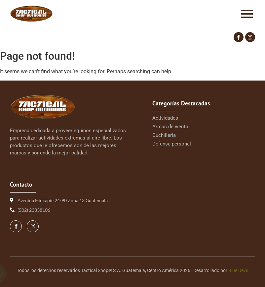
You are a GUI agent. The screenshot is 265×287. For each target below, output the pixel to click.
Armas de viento (170, 127)
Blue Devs (238, 270)
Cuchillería (164, 135)
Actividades (165, 118)
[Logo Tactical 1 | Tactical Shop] (31, 13)
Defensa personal (171, 144)
